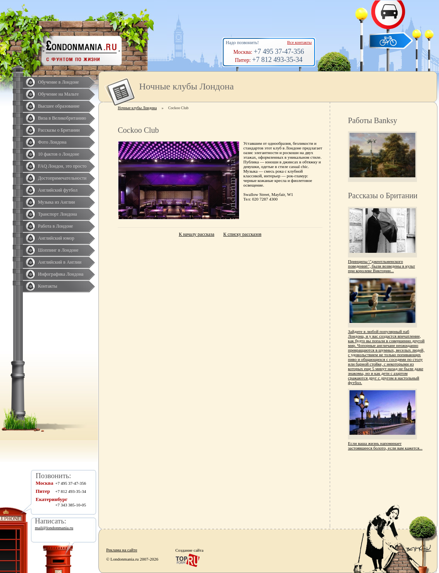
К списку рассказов (242, 234)
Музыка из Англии (56, 202)
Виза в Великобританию (62, 118)
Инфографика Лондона (60, 274)
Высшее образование (58, 106)
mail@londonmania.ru (54, 527)
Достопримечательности (62, 178)
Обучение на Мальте (58, 94)
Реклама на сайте (121, 549)
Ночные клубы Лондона (137, 108)
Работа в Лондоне (55, 226)
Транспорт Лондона (57, 214)
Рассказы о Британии (59, 130)
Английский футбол (57, 190)
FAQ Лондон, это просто (62, 166)
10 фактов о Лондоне (58, 154)
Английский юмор (56, 238)
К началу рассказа (196, 234)
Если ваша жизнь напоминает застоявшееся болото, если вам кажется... (385, 445)
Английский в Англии (59, 262)
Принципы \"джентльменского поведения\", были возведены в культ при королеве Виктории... (381, 266)
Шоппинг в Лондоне (58, 250)
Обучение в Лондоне (58, 82)
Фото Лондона (52, 142)
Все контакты (299, 42)
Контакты (47, 286)
